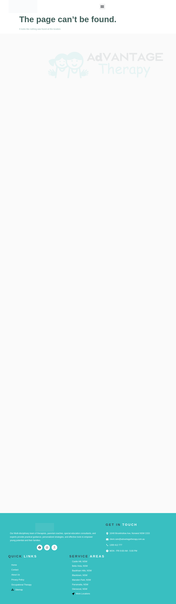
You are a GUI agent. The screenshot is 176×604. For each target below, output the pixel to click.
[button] (102, 6)
